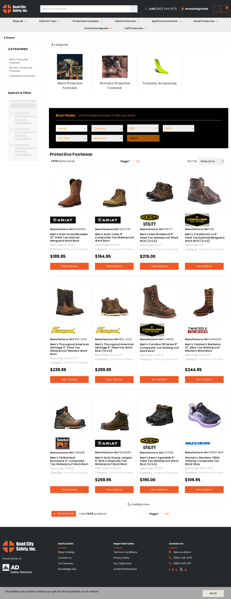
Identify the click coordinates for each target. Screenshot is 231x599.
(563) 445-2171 (182, 563)
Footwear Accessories (22, 76)
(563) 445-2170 (161, 9)
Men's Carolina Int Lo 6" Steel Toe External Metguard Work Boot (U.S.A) (204, 237)
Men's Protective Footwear (18, 61)
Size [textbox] (131, 128)
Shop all (18, 21)
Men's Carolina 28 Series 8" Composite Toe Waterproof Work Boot (159, 347)
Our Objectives (122, 563)
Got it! (213, 593)
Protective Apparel (96, 28)
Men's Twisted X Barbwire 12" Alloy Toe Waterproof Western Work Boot (203, 347)
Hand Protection (125, 21)
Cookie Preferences (125, 569)
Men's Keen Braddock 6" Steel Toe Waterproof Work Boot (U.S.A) (159, 237)
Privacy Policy (121, 557)
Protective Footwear (86, 21)
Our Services (65, 563)
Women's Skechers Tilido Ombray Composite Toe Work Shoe (202, 461)
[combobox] (143, 128)
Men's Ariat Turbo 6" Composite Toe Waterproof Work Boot (114, 237)
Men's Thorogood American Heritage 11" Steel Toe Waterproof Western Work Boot (69, 349)
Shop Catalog (66, 552)
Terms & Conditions (125, 552)
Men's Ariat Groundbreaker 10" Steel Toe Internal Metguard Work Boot (69, 237)
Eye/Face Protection (165, 21)
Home (9, 38)
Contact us (64, 557)
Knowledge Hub (67, 569)
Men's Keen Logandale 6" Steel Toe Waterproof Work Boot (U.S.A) (159, 461)
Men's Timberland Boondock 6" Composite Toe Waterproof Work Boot (69, 461)
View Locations (182, 552)
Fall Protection (134, 28)
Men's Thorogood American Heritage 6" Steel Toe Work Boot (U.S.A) (114, 347)
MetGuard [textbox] (100, 138)
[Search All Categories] (89, 8)
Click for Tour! (47, 21)
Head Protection (204, 21)
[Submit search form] (134, 8)
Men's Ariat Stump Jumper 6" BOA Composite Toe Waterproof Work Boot (113, 461)
